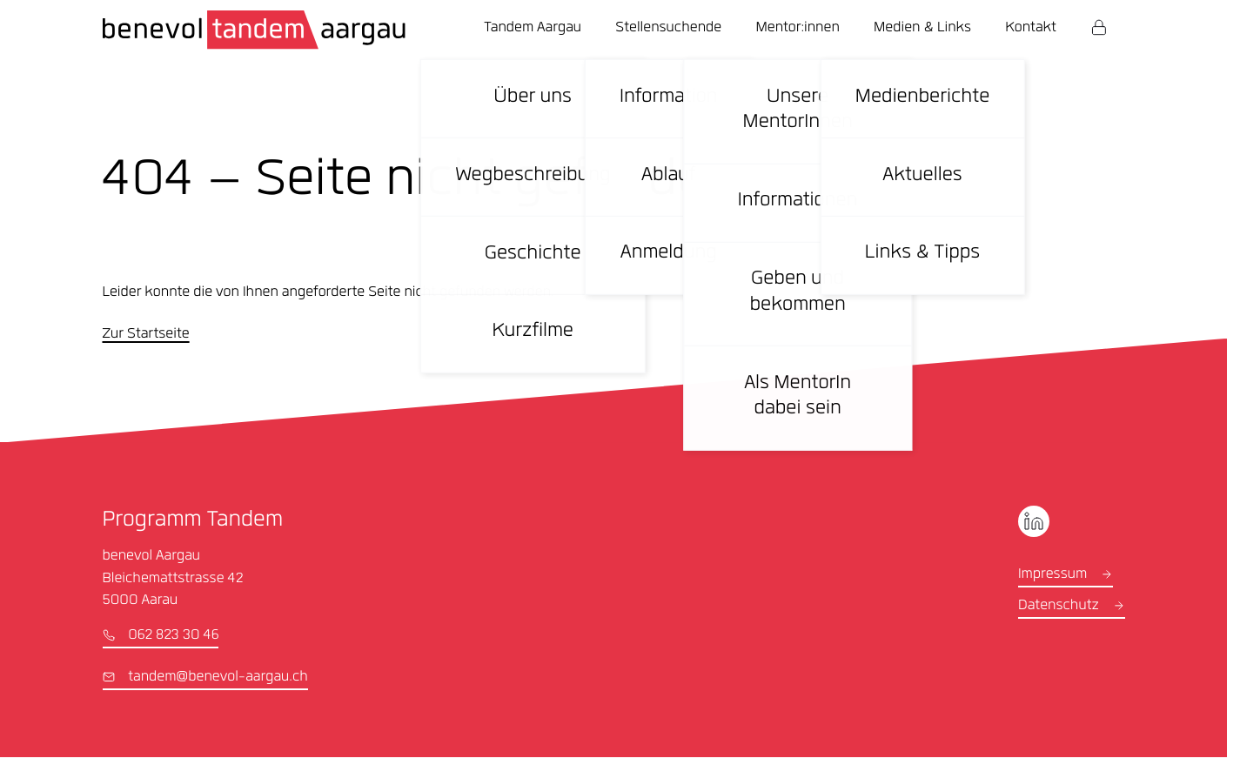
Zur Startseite (146, 335)
